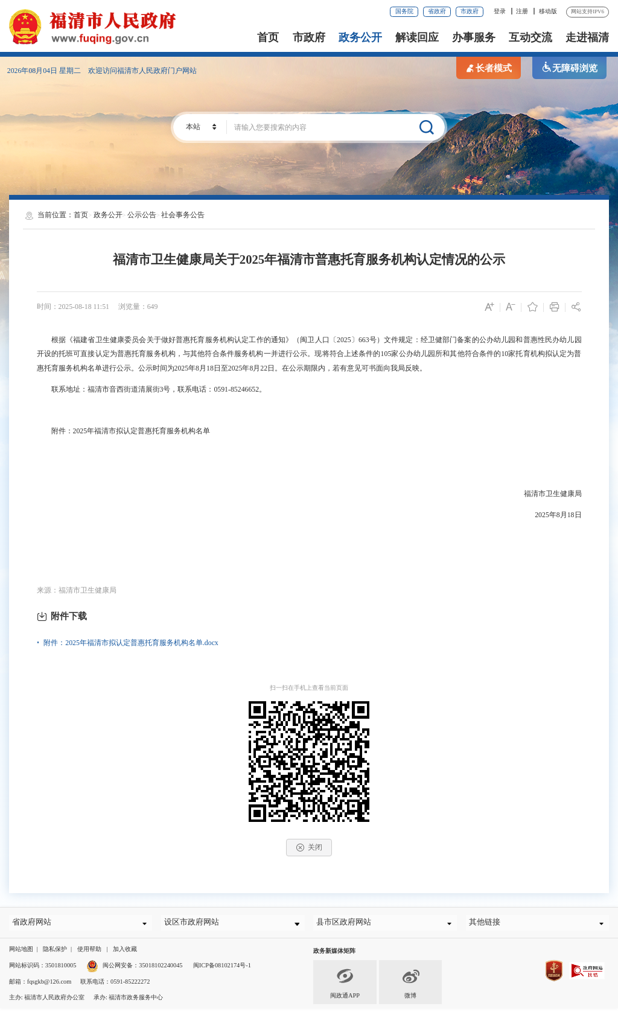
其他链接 (487, 924)
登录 (500, 11)
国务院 (404, 11)
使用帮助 (89, 952)
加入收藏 (125, 952)
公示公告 (141, 215)
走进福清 (587, 37)
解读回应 (417, 37)
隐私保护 (55, 952)
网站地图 (21, 952)
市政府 (469, 11)
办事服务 (473, 37)
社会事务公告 (183, 215)
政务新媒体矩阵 (334, 954)
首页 (268, 37)
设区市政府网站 (194, 924)
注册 (522, 11)
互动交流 (530, 37)
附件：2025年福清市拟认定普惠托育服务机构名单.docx (130, 642)
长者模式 (488, 67)
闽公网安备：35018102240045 (142, 969)
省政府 (437, 11)
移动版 (548, 11)
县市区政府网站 (346, 924)
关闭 (309, 847)
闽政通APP (344, 985)
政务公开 (360, 37)
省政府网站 (35, 924)
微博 (410, 985)
